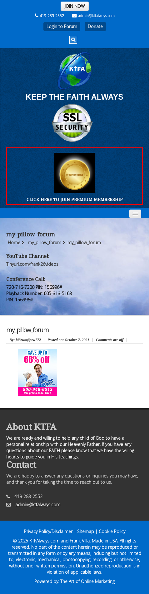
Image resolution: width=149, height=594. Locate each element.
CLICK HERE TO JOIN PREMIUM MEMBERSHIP (75, 199)
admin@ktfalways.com (93, 15)
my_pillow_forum (44, 242)
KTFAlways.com (44, 541)
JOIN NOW (75, 6)
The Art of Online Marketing (87, 581)
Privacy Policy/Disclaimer (48, 531)
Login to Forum (62, 26)
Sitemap (85, 531)
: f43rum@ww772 (25, 340)
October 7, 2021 (68, 340)
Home (14, 242)
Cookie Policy (112, 531)
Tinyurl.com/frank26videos (32, 264)
